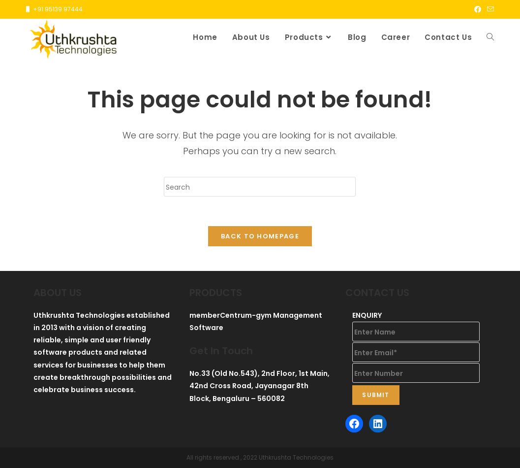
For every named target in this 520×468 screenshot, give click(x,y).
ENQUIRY (367, 315)
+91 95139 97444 (58, 9)
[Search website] (490, 37)
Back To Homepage (260, 236)
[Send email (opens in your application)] (489, 9)
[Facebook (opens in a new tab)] (477, 9)
